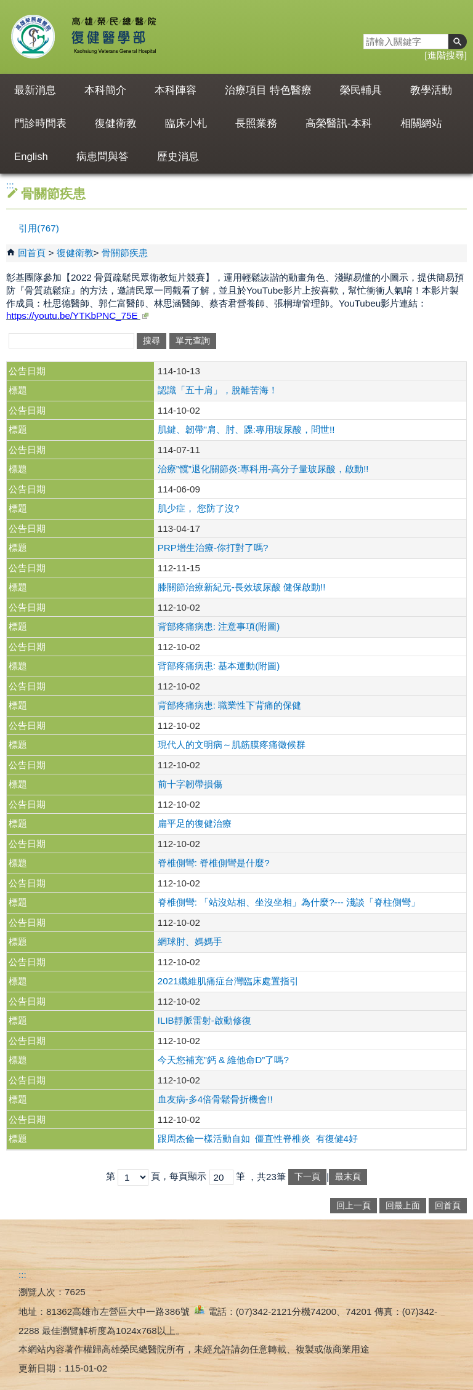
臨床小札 (186, 123)
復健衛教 (116, 123)
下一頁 (307, 1176)
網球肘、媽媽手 (190, 941)
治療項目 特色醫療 (268, 90)
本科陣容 (175, 90)
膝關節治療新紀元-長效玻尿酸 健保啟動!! (242, 587)
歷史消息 (178, 157)
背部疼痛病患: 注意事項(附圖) (219, 626)
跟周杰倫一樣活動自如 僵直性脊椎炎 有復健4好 (258, 1138)
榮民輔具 (361, 90)
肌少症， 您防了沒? (199, 508)
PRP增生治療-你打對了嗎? (213, 547)
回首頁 (32, 252)
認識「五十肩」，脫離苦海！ (218, 390)
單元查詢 (193, 340)
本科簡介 (105, 90)
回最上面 (403, 1205)
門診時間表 (40, 123)
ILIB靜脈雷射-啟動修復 (204, 1020)
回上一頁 (353, 1205)
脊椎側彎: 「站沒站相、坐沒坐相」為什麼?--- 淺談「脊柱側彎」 (289, 902)
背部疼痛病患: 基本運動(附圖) (219, 666)
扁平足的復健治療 (195, 823)
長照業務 (256, 123)
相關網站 (421, 123)
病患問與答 (102, 157)
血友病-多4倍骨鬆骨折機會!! (215, 1099)
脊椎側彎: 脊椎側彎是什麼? (214, 863)
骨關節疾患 (125, 252)
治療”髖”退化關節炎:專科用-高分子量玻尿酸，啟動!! (263, 469)
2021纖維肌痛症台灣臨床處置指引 (228, 981)
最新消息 (35, 90)
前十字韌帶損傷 (190, 784)
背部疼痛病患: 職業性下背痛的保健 (229, 705)
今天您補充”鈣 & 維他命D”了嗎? (223, 1060)
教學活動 (431, 90)
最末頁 (348, 1176)
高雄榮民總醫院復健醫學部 (113, 37)
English (31, 157)
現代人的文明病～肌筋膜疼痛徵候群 (231, 744)
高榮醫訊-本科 (338, 123)
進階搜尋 (445, 55)
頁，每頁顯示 (178, 1176)
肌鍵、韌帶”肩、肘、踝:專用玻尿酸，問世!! (246, 429)
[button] (457, 41)
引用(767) (38, 228)
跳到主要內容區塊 (6, 6)
